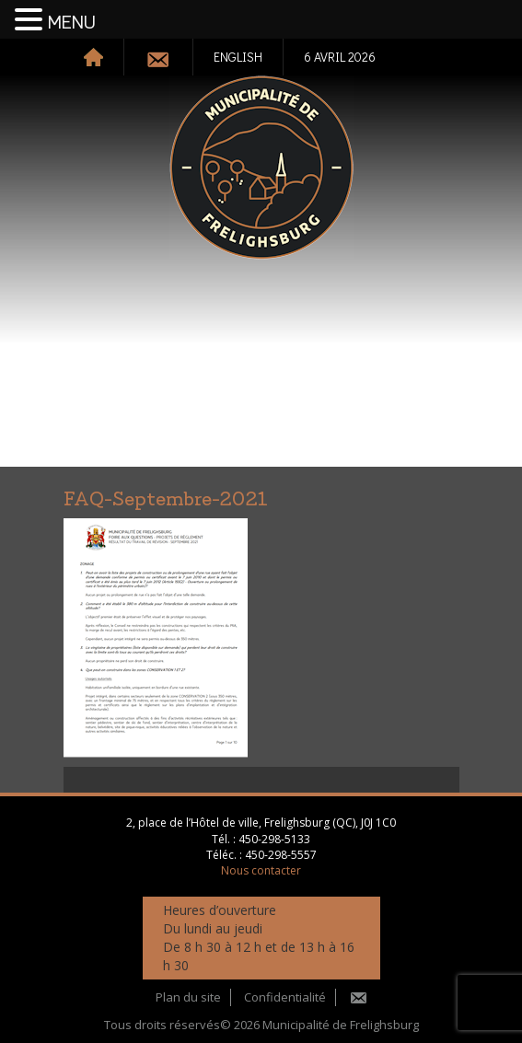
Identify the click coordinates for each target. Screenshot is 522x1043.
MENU (72, 23)
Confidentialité (285, 997)
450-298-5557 (281, 855)
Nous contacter (261, 870)
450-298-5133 (274, 839)
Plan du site (188, 997)
